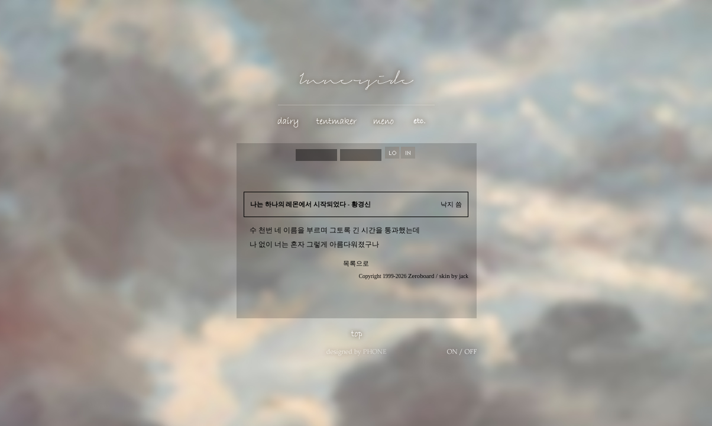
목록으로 (356, 263)
